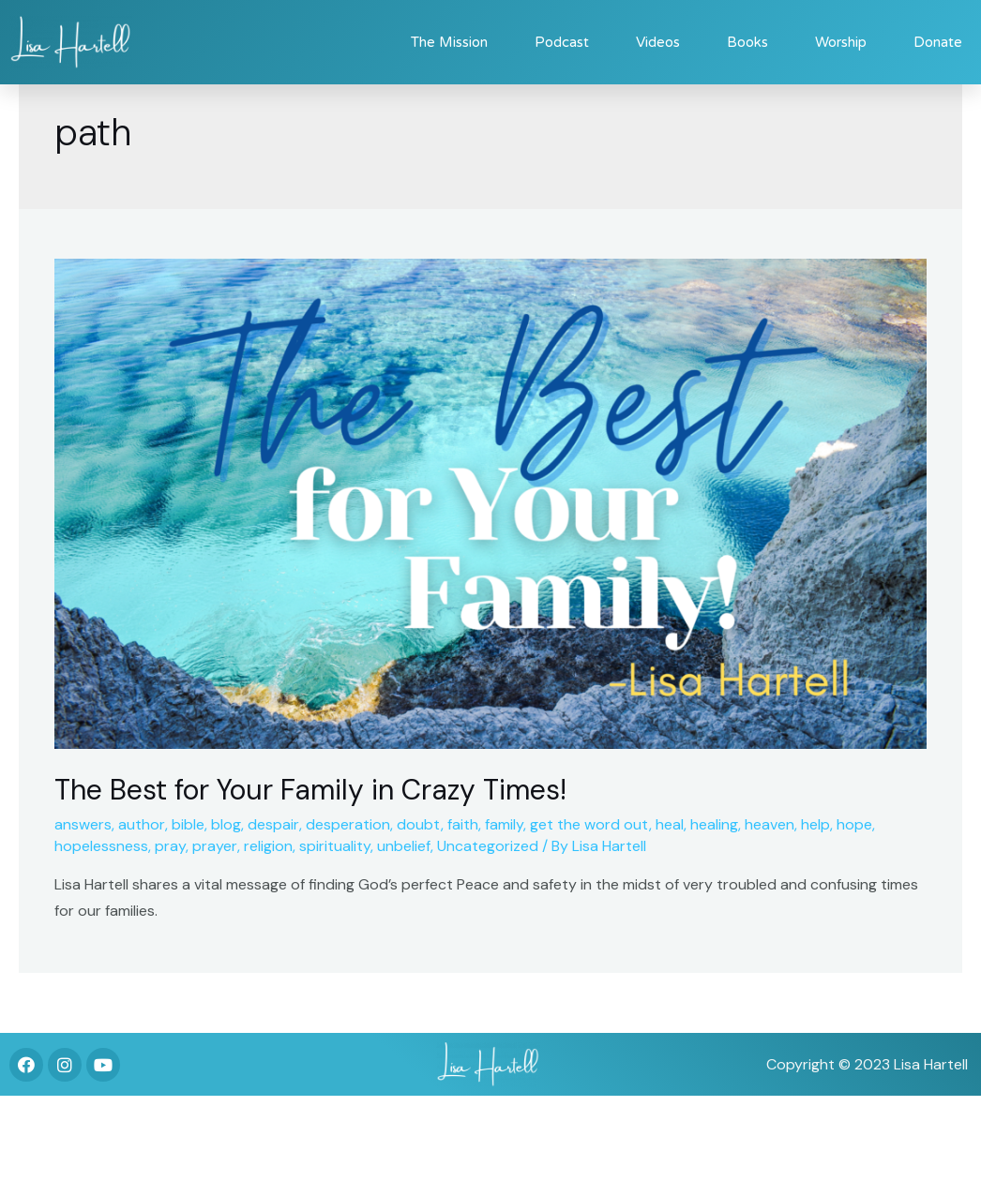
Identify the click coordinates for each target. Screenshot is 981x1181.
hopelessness (101, 846)
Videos (658, 42)
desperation (348, 824)
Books (747, 42)
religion (268, 846)
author (141, 824)
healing (714, 824)
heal (670, 824)
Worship (841, 42)
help (815, 824)
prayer (214, 846)
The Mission (449, 42)
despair (273, 824)
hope (854, 824)
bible (188, 824)
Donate (937, 42)
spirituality (334, 846)
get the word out (589, 824)
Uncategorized (487, 846)
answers (83, 824)
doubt (419, 824)
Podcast (562, 42)
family (504, 824)
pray (170, 846)
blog (226, 824)
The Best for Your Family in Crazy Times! (310, 789)
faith (462, 824)
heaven (769, 824)
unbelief (403, 846)
